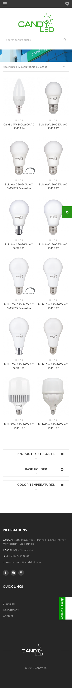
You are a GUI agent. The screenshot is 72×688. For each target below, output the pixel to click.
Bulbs (19, 120)
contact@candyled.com (26, 561)
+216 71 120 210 (23, 549)
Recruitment (11, 609)
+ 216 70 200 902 (19, 555)
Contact (8, 615)
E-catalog (9, 603)
